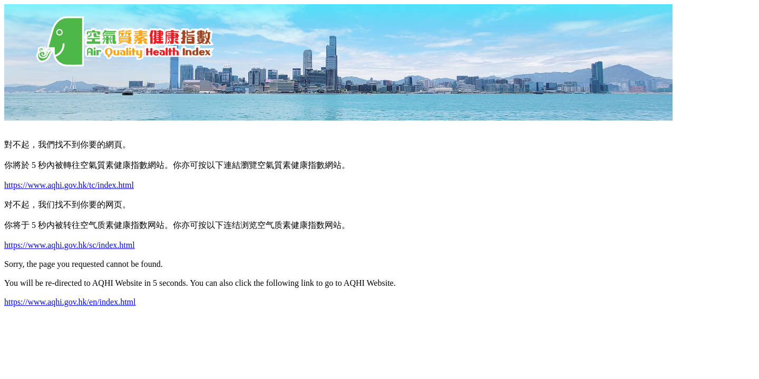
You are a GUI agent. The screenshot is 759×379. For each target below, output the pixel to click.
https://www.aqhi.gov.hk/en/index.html (69, 301)
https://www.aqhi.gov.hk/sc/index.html (69, 245)
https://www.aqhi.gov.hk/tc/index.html (69, 185)
